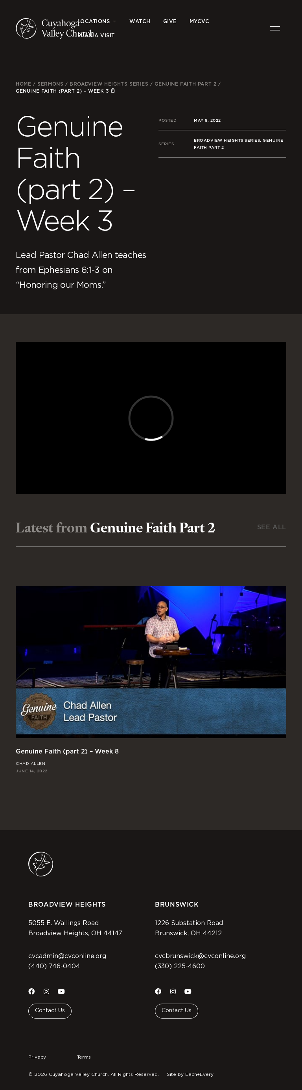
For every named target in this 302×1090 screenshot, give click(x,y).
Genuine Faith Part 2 (185, 84)
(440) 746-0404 (54, 966)
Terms (84, 1057)
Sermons (50, 84)
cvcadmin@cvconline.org (67, 956)
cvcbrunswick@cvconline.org (200, 956)
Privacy (37, 1057)
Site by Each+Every (190, 1074)
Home (23, 84)
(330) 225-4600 (180, 966)
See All (271, 527)
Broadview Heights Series (109, 84)
